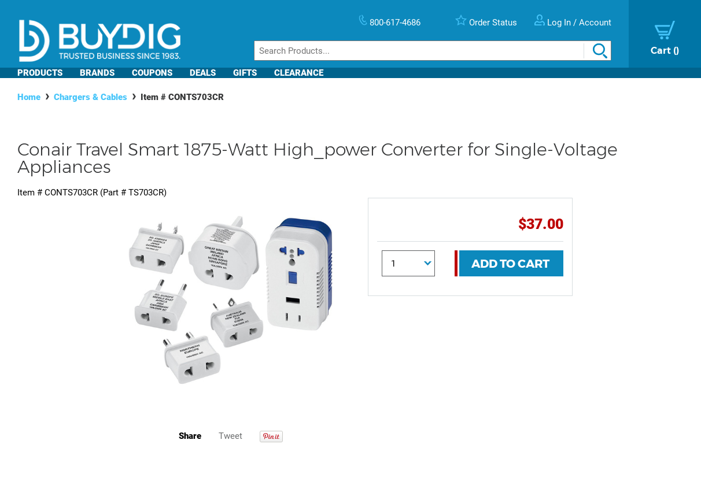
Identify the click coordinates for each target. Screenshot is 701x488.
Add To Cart (510, 264)
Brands (97, 73)
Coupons (152, 73)
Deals (203, 73)
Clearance (298, 73)
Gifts (245, 73)
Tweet (230, 436)
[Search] (432, 50)
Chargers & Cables (90, 97)
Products (39, 73)
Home (28, 97)
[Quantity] (408, 263)
